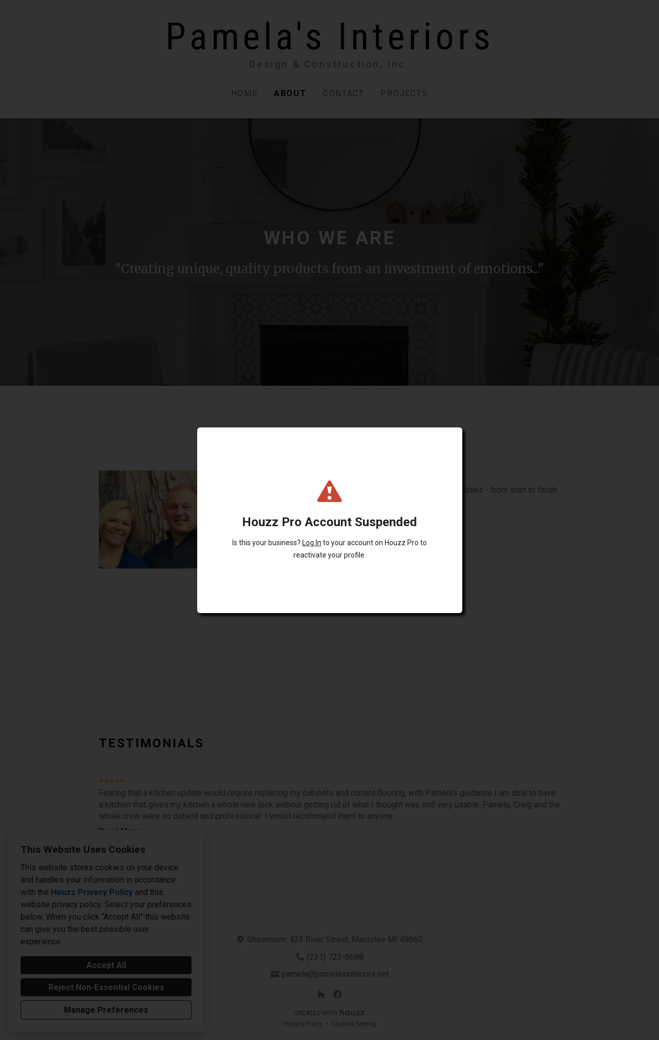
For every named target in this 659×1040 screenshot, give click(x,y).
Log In (311, 543)
